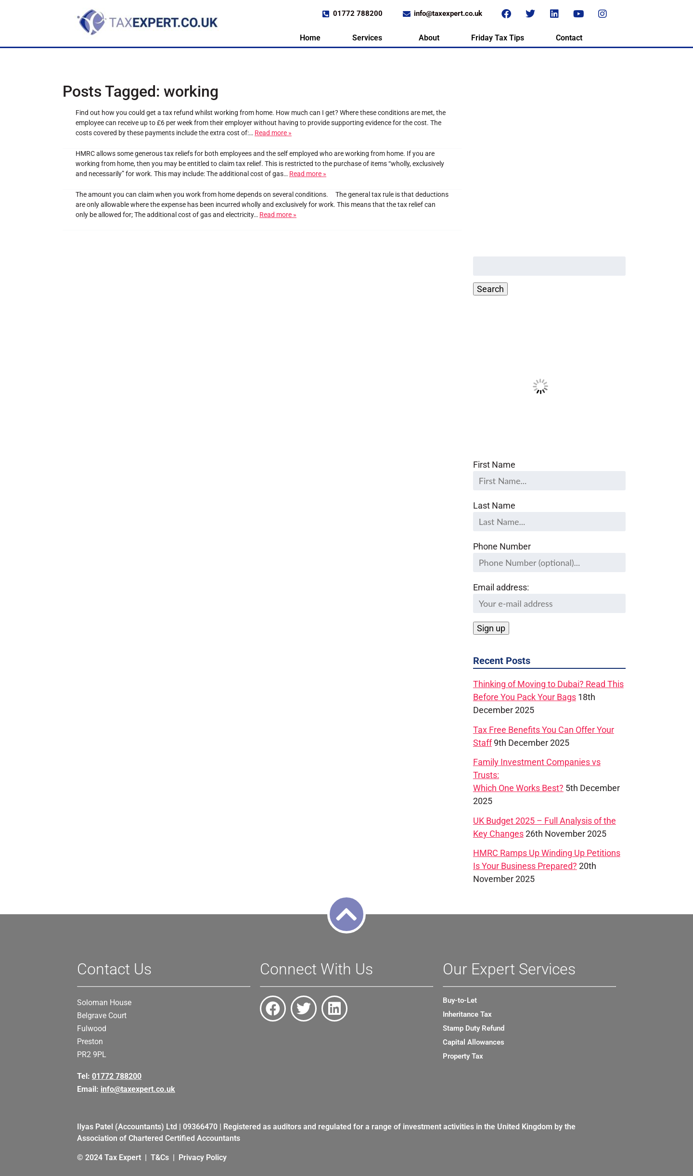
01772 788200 (116, 1076)
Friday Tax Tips (497, 37)
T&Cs (160, 1157)
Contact (569, 37)
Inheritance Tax (467, 1014)
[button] (369, 38)
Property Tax (463, 1056)
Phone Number (502, 546)
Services (367, 37)
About (429, 37)
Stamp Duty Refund (473, 1028)
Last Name (494, 505)
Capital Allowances (473, 1042)
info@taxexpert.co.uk (138, 1089)
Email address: (549, 597)
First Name (494, 465)
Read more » (273, 133)
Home (310, 37)
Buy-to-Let (460, 1000)
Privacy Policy (203, 1157)
